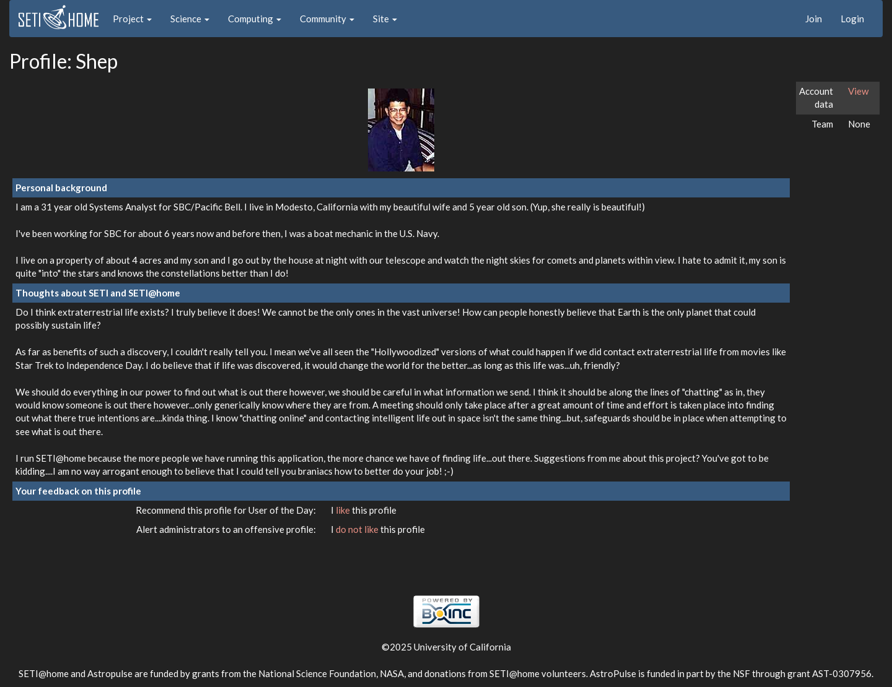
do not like (358, 529)
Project (132, 18)
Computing (254, 18)
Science (189, 18)
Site (385, 18)
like (344, 510)
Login (852, 18)
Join (813, 18)
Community (327, 18)
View (858, 91)
